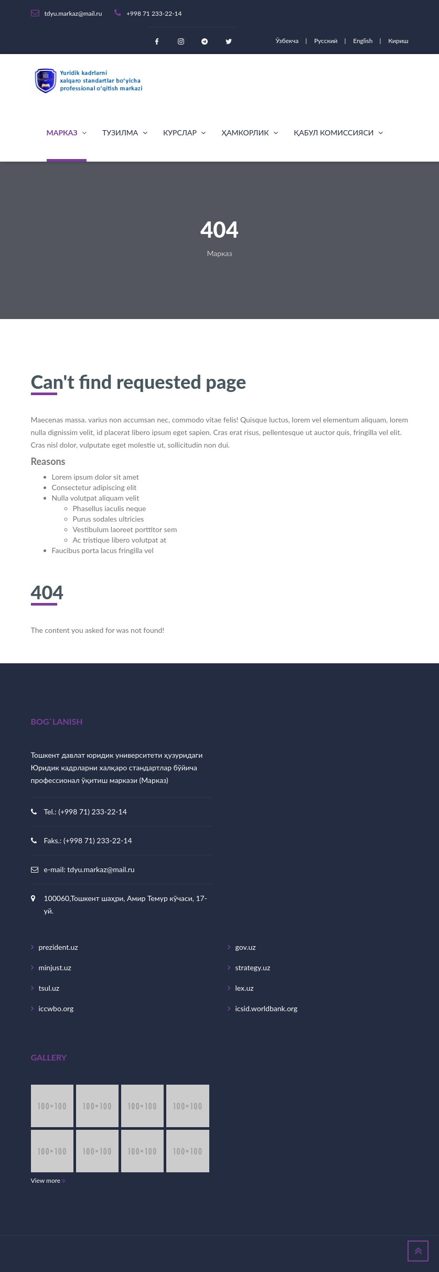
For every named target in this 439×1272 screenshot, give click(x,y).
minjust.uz (55, 967)
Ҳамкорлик (249, 132)
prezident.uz (58, 946)
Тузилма (124, 132)
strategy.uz (253, 967)
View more (48, 1180)
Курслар (184, 132)
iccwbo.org (56, 1008)
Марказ (67, 132)
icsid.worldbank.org (266, 1008)
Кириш (398, 41)
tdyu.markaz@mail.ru (100, 869)
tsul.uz (49, 987)
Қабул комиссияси (338, 132)
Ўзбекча (287, 41)
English (363, 41)
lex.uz (244, 987)
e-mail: (56, 869)
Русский (326, 41)
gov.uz (245, 946)
